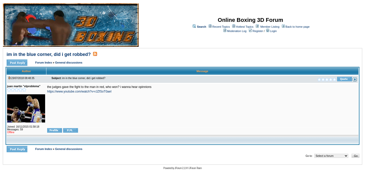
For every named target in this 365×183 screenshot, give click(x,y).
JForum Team (195, 168)
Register (256, 31)
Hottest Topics (244, 26)
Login (271, 31)
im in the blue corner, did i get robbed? (49, 54)
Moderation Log (236, 31)
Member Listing (269, 26)
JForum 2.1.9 (181, 168)
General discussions (68, 62)
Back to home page (298, 26)
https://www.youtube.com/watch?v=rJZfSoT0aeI (79, 91)
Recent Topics (221, 26)
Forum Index (44, 62)
